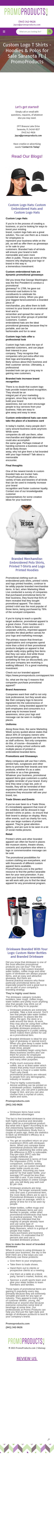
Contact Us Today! (30, 147)
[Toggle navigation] (4, 31)
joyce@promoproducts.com (27, 24)
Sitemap (41, 1348)
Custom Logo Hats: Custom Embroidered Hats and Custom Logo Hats (27, 208)
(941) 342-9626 (27, 21)
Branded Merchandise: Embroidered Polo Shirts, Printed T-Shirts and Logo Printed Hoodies (27, 564)
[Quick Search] (31, 32)
